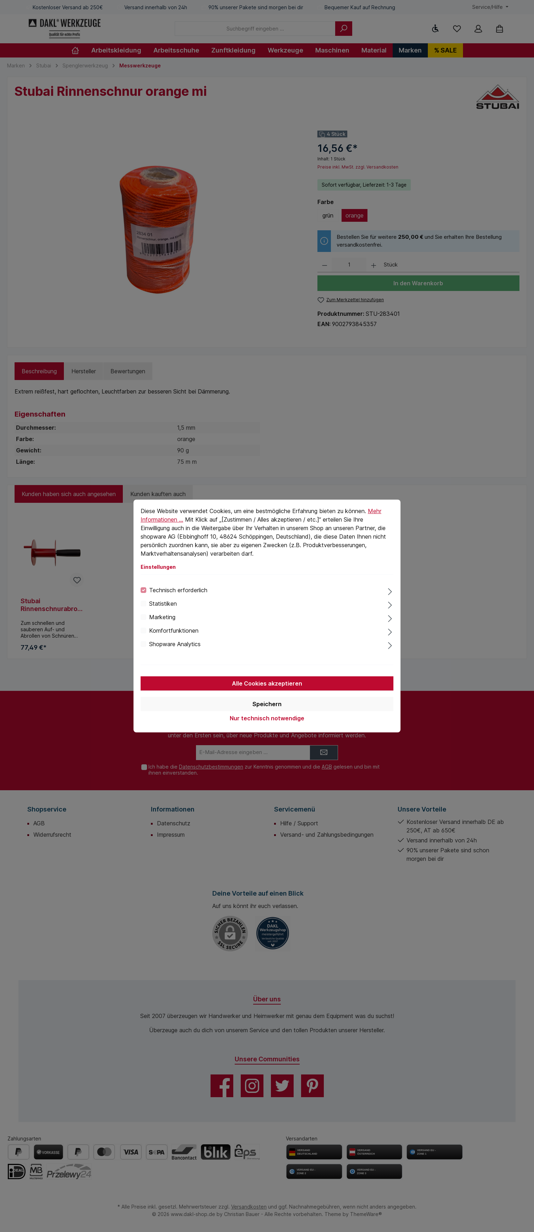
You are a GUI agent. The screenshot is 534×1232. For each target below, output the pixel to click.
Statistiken (163, 603)
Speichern (267, 704)
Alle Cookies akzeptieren (267, 683)
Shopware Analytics (175, 644)
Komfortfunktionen (173, 630)
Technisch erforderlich (178, 590)
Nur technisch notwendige (267, 718)
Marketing (162, 617)
